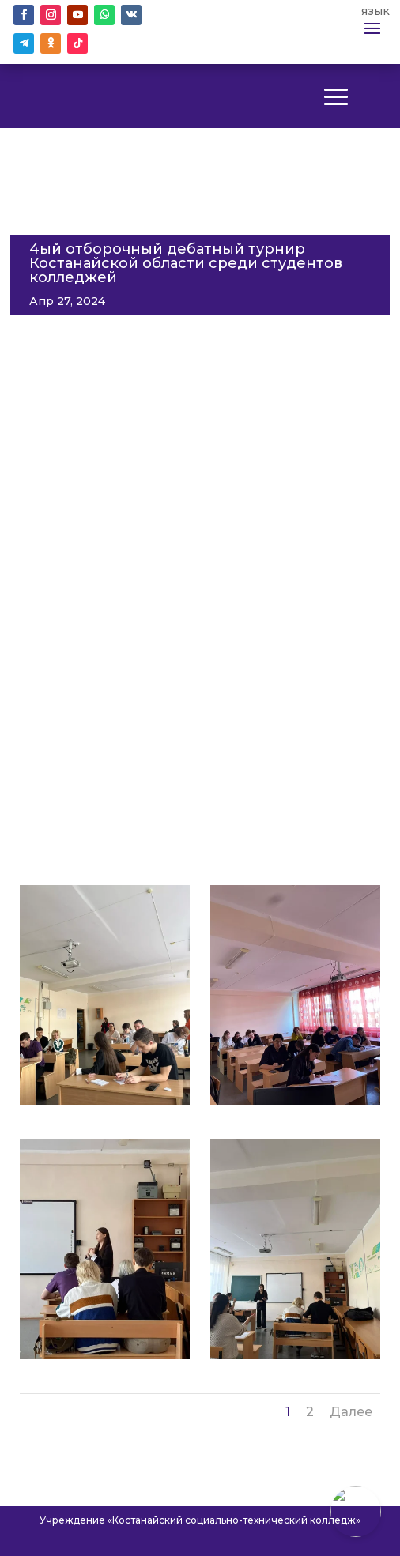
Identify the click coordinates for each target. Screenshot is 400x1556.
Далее (351, 1411)
